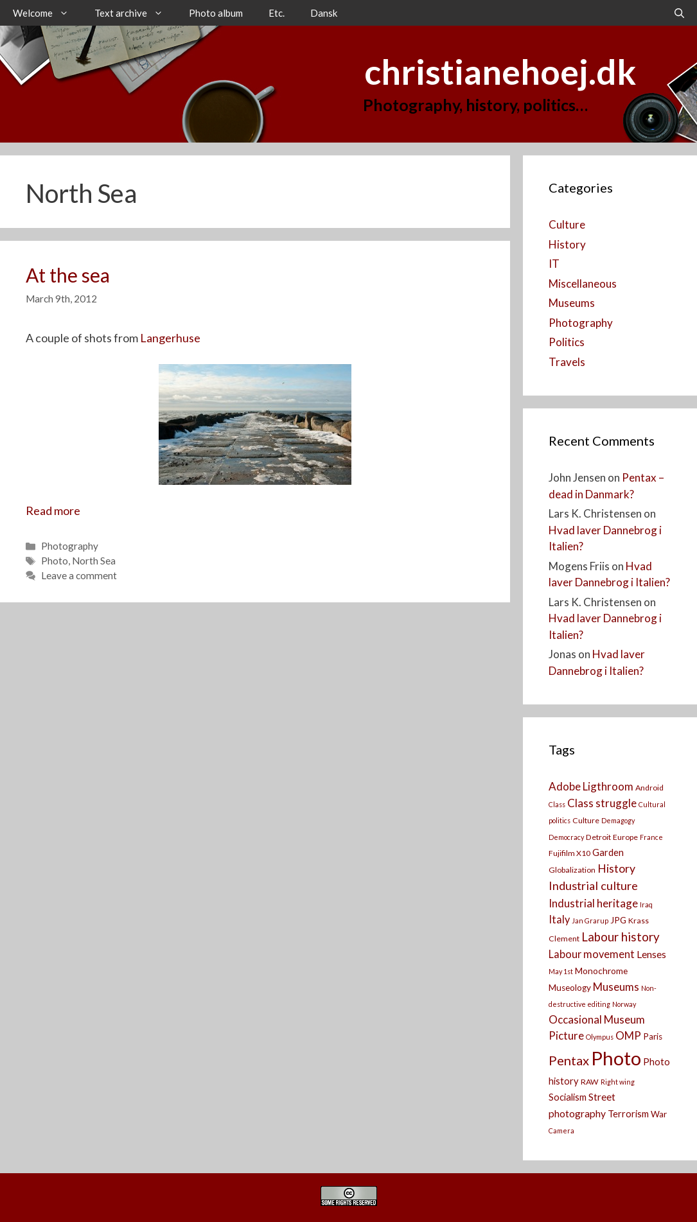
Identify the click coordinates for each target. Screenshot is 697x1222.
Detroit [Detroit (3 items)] (598, 837)
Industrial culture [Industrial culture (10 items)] (593, 885)
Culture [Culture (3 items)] (585, 820)
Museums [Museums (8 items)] (616, 986)
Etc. (277, 13)
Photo (54, 560)
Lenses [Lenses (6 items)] (651, 954)
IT (554, 263)
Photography (69, 546)
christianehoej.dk (500, 71)
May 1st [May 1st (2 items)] (561, 971)
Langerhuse (170, 338)
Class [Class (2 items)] (557, 804)
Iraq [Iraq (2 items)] (646, 904)
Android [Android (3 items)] (649, 787)
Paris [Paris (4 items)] (652, 1036)
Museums (572, 303)
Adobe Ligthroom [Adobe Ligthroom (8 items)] (591, 786)
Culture (567, 224)
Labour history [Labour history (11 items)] (620, 937)
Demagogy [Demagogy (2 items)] (618, 820)
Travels (567, 362)
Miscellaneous (583, 283)
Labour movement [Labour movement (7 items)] (592, 954)
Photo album (216, 13)
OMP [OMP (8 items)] (628, 1035)
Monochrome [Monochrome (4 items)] (601, 971)
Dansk (323, 13)
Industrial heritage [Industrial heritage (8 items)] (593, 903)
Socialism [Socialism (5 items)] (568, 1097)
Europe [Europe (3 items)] (625, 837)
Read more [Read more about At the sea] (53, 510)
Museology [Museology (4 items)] (570, 987)
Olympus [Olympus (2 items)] (599, 1037)
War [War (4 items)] (659, 1114)
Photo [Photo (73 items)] (616, 1058)
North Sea (94, 560)
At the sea (68, 274)
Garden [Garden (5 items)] (608, 852)
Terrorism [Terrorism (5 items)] (628, 1113)
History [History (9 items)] (616, 868)
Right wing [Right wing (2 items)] (618, 1082)
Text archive (135, 13)
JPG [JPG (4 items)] (618, 920)
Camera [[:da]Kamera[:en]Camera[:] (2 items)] (561, 1130)
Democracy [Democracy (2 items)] (566, 837)
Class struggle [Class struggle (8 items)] (602, 803)
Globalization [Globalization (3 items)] (572, 870)
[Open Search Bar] (679, 13)
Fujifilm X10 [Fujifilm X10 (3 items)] (569, 853)
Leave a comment (79, 575)
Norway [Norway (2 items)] (624, 1004)
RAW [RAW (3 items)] (590, 1082)
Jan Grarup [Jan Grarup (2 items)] (590, 920)
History (567, 244)
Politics (567, 342)
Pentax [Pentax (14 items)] (569, 1060)
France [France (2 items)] (651, 837)
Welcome (47, 13)
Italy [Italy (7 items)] (559, 919)
